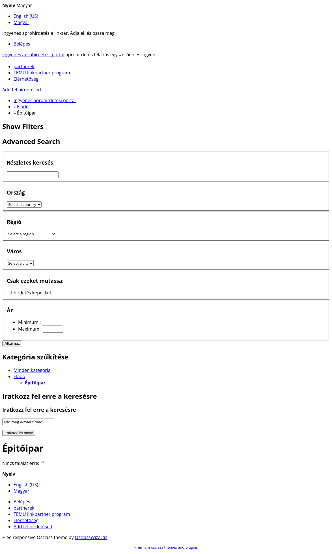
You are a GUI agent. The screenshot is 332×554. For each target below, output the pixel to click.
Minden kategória (32, 370)
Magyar (21, 22)
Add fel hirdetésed (21, 90)
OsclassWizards (91, 537)
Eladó (19, 376)
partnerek (24, 66)
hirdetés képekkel (32, 293)
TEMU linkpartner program (42, 73)
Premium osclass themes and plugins (166, 547)
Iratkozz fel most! (19, 433)
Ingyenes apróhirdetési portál (33, 54)
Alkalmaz (12, 343)
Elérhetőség (26, 79)
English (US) (26, 16)
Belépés (22, 44)
